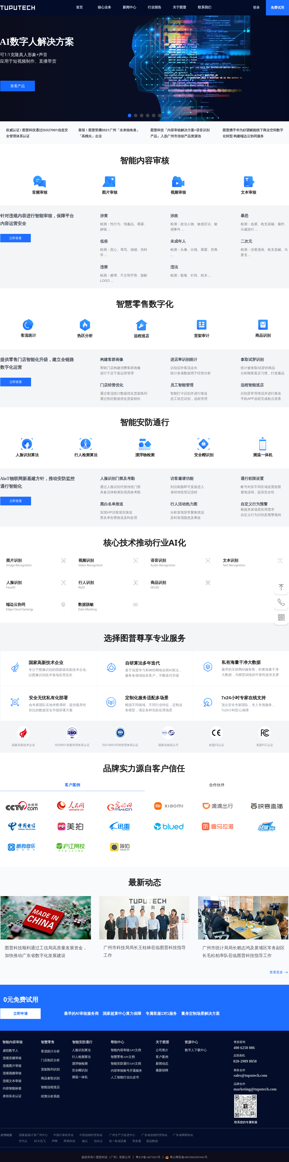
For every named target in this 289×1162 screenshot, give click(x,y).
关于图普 (179, 7)
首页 (79, 7)
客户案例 (72, 785)
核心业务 (104, 7)
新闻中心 (129, 7)
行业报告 (154, 7)
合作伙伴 (217, 785)
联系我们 (204, 7)
